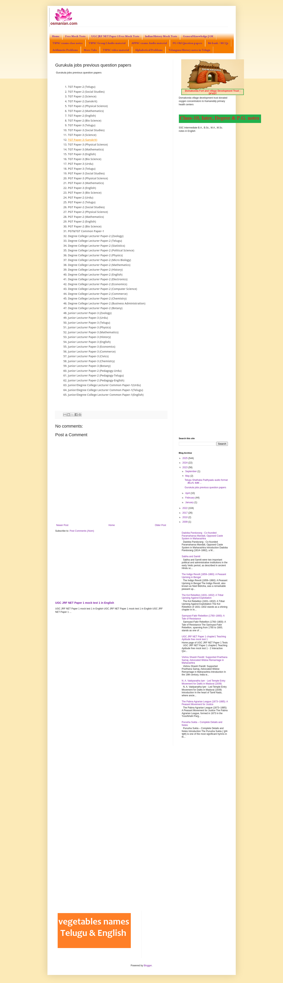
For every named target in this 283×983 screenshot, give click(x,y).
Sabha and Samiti (191, 556)
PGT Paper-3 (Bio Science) (85, 192)
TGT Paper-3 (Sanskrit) (82, 140)
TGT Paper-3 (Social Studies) (86, 130)
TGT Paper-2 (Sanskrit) (82, 101)
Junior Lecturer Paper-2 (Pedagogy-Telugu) (96, 375)
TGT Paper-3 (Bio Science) (84, 159)
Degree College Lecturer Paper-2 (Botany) (95, 308)
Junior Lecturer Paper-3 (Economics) (91, 346)
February (190, 497)
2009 (185, 521)
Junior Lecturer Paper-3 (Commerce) (92, 351)
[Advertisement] (111, 566)
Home (55, 36)
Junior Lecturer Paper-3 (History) (89, 337)
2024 (185, 462)
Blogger (148, 965)
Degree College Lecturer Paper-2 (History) (95, 269)
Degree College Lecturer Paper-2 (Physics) (95, 255)
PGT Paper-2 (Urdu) (80, 197)
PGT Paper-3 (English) (82, 188)
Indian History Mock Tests (161, 36)
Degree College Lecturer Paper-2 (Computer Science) (102, 289)
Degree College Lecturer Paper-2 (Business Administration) (107, 303)
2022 (185, 508)
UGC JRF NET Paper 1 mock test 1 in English (84, 602)
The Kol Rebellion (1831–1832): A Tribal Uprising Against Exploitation (202, 596)
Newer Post (62, 525)
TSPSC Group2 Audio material (107, 43)
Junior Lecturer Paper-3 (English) (89, 342)
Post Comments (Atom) (82, 531)
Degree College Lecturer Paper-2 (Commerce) (97, 294)
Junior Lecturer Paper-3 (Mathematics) (93, 332)
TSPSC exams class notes (67, 43)
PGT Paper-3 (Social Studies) (86, 173)
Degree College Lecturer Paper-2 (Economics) (97, 284)
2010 (185, 517)
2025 (185, 458)
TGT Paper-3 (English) (82, 154)
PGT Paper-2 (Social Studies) (86, 207)
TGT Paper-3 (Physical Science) (88, 144)
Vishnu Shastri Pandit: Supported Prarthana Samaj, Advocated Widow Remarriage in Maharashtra (204, 660)
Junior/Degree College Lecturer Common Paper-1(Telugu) (105, 390)
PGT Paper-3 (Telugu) (82, 168)
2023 (185, 467)
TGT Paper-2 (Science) (82, 96)
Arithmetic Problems (65, 50)
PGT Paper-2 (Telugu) (82, 202)
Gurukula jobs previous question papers (205, 487)
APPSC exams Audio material (149, 43)
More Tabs (90, 50)
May (187, 476)
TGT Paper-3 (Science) (82, 135)
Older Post (160, 525)
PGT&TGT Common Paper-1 (86, 231)
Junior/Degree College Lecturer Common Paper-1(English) (106, 395)
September (191, 471)
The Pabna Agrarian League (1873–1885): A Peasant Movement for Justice (205, 703)
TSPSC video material (116, 50)
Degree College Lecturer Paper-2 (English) (95, 274)
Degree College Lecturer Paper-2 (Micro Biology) (99, 260)
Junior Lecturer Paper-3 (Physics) (89, 327)
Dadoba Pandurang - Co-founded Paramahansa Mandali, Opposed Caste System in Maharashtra (202, 535)
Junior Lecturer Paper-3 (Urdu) (88, 318)
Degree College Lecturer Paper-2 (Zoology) (96, 236)
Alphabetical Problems (149, 50)
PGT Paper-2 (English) (82, 221)
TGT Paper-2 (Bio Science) (84, 120)
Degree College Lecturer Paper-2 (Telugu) (95, 241)
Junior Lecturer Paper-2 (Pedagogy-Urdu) (95, 371)
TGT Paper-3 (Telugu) (82, 125)
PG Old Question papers (187, 43)
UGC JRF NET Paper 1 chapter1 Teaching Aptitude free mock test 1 (204, 638)
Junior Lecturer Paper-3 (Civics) (88, 356)
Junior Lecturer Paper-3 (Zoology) (90, 313)
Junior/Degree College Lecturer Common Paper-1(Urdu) (104, 385)
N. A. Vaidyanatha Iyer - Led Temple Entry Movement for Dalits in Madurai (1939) (203, 682)
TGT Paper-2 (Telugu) (82, 87)
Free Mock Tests (75, 36)
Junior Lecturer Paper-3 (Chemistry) (91, 361)
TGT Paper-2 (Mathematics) (86, 111)
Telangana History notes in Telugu (189, 50)
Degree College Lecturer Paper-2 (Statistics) (96, 245)
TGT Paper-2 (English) (82, 115)
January (189, 502)
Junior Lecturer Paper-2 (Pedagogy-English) (96, 380)
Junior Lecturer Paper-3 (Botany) (89, 366)
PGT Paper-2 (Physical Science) (88, 212)
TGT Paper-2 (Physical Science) (88, 106)
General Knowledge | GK (198, 36)
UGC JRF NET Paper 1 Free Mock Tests (115, 36)
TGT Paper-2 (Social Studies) (86, 91)
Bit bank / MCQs (218, 43)
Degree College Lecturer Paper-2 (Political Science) (101, 250)
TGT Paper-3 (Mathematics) (86, 149)
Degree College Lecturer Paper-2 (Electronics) (98, 279)
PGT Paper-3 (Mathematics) (86, 183)
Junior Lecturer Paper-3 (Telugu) (89, 322)
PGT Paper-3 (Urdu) (80, 164)
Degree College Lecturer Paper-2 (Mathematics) (99, 265)
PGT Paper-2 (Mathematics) (86, 217)
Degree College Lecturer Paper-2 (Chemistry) (97, 298)
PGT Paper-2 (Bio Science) (85, 226)
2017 (185, 512)
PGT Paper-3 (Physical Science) (88, 178)
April (187, 493)
